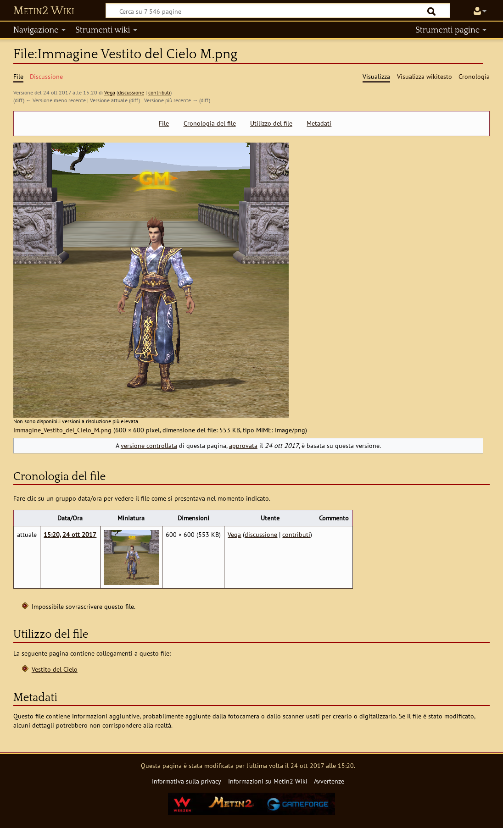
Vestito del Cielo (55, 669)
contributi (159, 92)
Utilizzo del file (271, 123)
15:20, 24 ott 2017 (70, 534)
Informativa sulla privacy (186, 781)
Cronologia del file (210, 123)
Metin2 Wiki (43, 11)
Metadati (319, 123)
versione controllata (149, 445)
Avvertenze (329, 781)
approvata (243, 445)
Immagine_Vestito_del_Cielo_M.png (62, 429)
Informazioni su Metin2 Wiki (267, 781)
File (164, 123)
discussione (131, 92)
